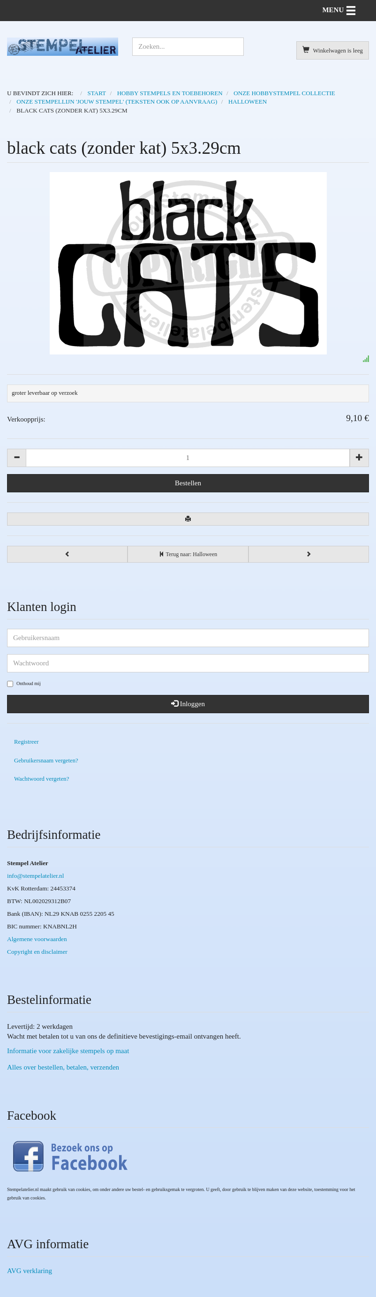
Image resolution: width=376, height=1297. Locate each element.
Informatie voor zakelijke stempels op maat (68, 1051)
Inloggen (188, 704)
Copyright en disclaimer (37, 951)
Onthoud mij (24, 684)
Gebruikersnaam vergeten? (46, 760)
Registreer (26, 742)
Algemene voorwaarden (37, 939)
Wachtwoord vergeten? (41, 779)
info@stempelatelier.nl (35, 875)
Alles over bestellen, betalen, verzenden (63, 1067)
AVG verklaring (29, 1270)
